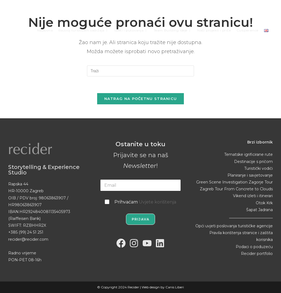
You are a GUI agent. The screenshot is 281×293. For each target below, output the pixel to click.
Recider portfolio (257, 253)
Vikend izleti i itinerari (253, 195)
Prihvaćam (145, 202)
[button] (8, 284)
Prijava (140, 219)
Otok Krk (264, 202)
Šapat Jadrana (259, 209)
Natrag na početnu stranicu (140, 98)
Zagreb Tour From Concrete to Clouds (236, 188)
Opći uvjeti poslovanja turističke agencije (234, 225)
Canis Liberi (174, 287)
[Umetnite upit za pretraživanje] (140, 70)
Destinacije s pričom (253, 161)
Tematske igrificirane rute (248, 154)
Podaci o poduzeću (254, 246)
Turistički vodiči (258, 168)
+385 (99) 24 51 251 (25, 232)
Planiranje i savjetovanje (250, 175)
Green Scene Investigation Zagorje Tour (234, 182)
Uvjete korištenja (157, 202)
